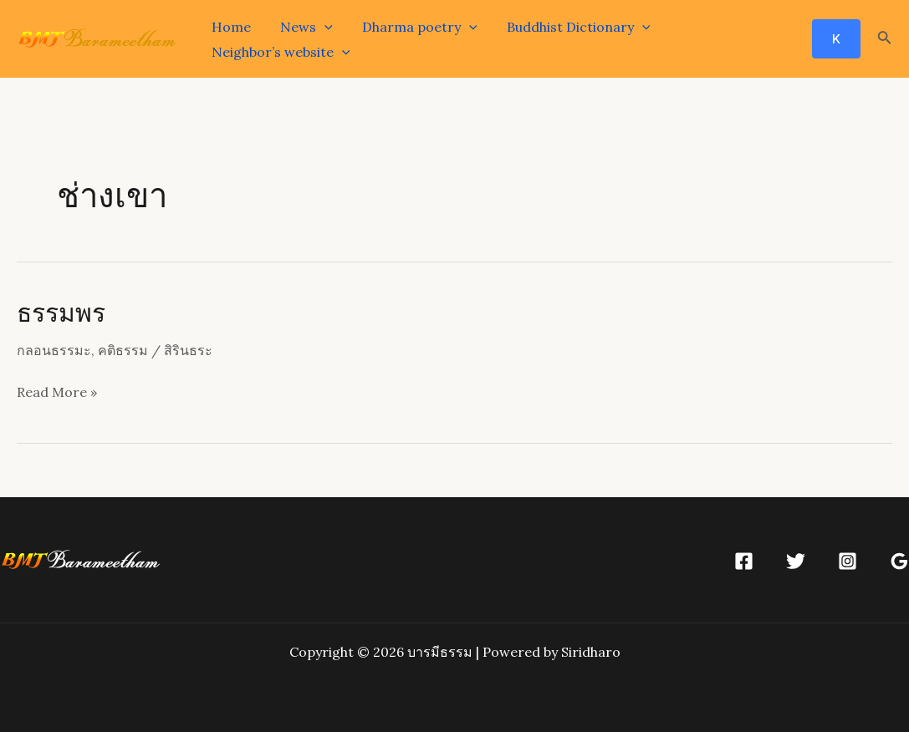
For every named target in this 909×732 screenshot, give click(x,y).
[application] (320, 26)
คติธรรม (123, 350)
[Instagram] (847, 561)
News (302, 26)
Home (229, 26)
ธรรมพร (61, 312)
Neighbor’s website (279, 51)
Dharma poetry (413, 26)
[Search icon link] (884, 39)
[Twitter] (795, 561)
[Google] (899, 561)
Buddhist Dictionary (569, 26)
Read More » (57, 392)
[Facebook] (743, 561)
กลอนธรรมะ (54, 350)
